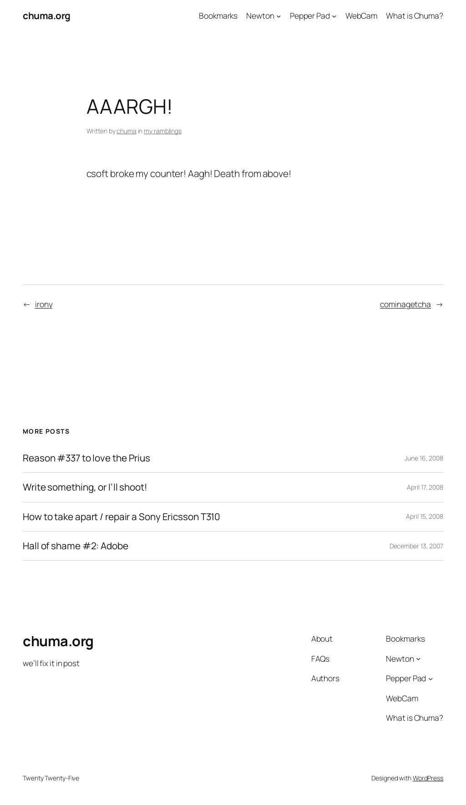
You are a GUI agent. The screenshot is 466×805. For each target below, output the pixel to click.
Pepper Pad (310, 15)
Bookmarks (218, 15)
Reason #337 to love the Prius (86, 458)
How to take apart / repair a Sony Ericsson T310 (121, 516)
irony (44, 304)
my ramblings (163, 131)
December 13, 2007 (416, 546)
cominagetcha (405, 304)
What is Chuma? (414, 15)
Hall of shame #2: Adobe (75, 546)
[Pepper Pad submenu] (334, 15)
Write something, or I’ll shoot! (85, 487)
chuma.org (47, 15)
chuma (126, 131)
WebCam (361, 15)
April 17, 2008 (425, 487)
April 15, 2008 (424, 516)
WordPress (428, 778)
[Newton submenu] (278, 15)
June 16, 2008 (424, 458)
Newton (260, 15)
